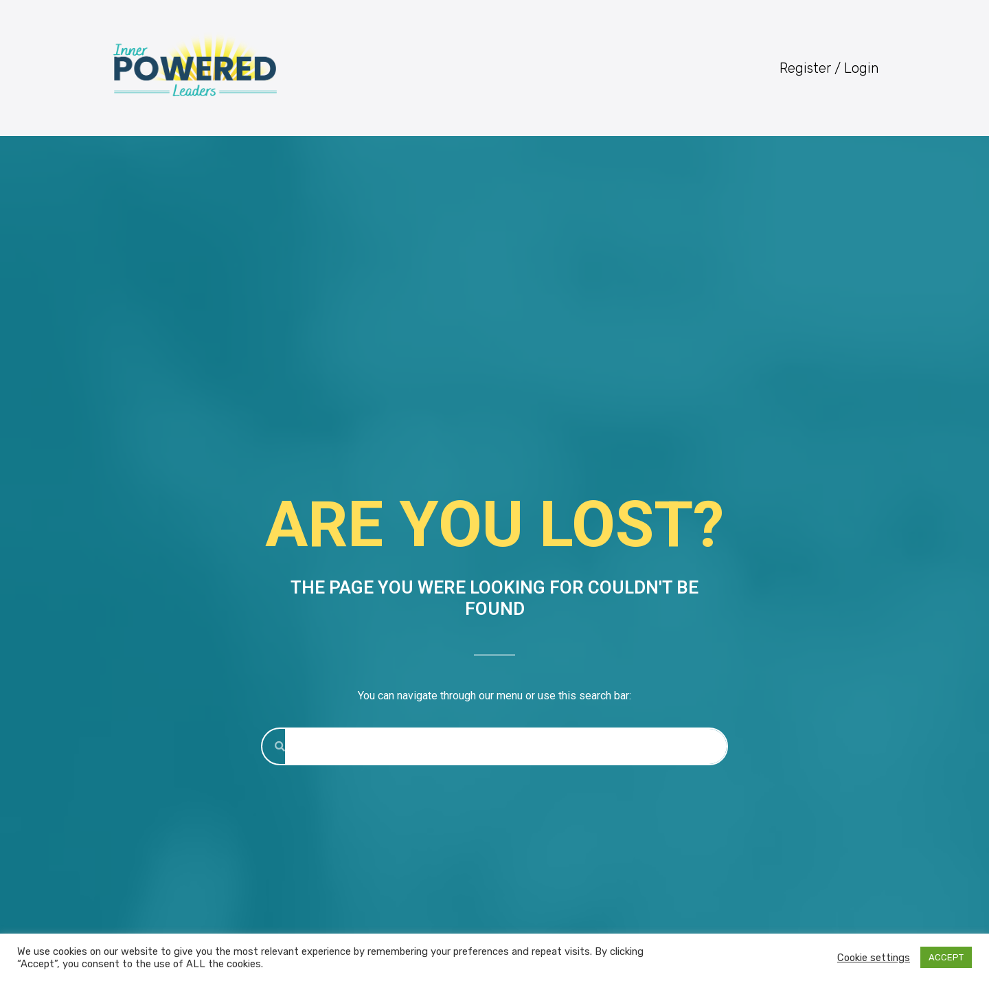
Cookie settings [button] (873, 957)
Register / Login (829, 68)
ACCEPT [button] (946, 957)
